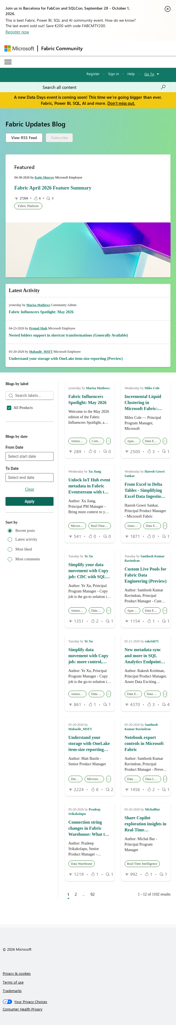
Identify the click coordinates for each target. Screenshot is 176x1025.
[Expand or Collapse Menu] (8, 62)
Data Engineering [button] (153, 441)
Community (22, 465)
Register (93, 73)
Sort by (11, 594)
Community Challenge (30, 474)
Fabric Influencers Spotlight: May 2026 (41, 312)
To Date (12, 540)
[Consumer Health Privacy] (88, 1009)
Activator (20, 416)
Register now (17, 32)
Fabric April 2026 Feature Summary (52, 188)
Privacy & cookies (17, 973)
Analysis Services (27, 432)
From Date (14, 519)
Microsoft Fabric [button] (78, 526)
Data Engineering (26, 482)
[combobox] (104, 87)
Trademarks (12, 990)
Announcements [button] (79, 441)
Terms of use (13, 982)
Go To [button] (149, 74)
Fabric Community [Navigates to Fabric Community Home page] (62, 48)
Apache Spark (24, 457)
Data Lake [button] (76, 779)
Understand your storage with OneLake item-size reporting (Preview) (66, 359)
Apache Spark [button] (133, 441)
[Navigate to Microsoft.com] (19, 48)
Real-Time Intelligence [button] (101, 526)
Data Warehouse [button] (154, 694)
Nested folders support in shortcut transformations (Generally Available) (68, 335)
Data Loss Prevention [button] (153, 779)
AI (15, 424)
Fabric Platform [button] (28, 206)
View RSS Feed (24, 137)
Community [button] (98, 441)
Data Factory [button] (97, 610)
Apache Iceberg (25, 449)
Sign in (113, 73)
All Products (23, 408)
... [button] (108, 440)
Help (131, 73)
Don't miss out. (121, 103)
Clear (29, 560)
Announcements (25, 441)
